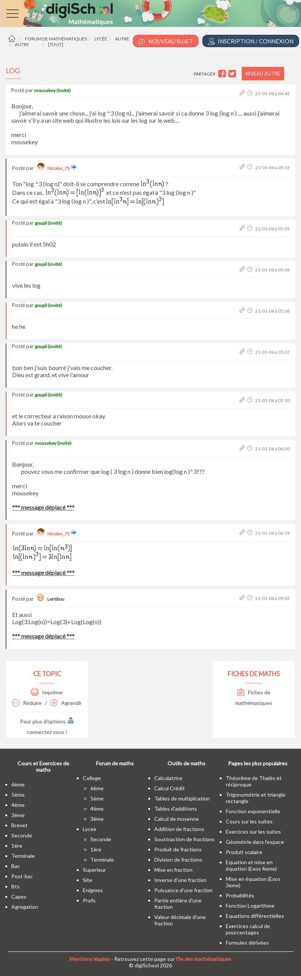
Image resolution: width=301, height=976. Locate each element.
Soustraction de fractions (184, 839)
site (87, 880)
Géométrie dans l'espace (255, 842)
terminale (23, 856)
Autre (122, 39)
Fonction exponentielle (253, 811)
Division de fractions (178, 859)
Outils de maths (186, 763)
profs (89, 900)
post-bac (22, 876)
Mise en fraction (173, 870)
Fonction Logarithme (250, 905)
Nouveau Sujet (165, 41)
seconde (21, 835)
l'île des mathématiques (203, 959)
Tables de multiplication (182, 798)
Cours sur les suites (249, 821)
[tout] (55, 44)
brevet (19, 825)
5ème (18, 794)
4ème (18, 805)
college (92, 778)
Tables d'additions (175, 808)
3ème (18, 815)
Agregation (24, 907)
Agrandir (66, 703)
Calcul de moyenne (176, 819)
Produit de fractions (178, 849)
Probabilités (240, 895)
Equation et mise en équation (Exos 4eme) (251, 865)
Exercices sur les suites (253, 831)
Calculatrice (168, 778)
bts (15, 886)
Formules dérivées (247, 942)
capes (18, 896)
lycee (89, 829)
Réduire (27, 703)
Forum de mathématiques (56, 39)
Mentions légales (90, 959)
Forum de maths (115, 763)
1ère (16, 845)
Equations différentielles (255, 916)
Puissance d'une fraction (183, 890)
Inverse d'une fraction (180, 880)
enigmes (93, 890)
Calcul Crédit (169, 788)
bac (15, 866)
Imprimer (47, 692)
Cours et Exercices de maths (43, 766)
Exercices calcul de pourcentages (248, 929)
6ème (18, 784)
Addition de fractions (179, 829)
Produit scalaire (244, 852)
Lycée (101, 39)
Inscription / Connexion (250, 41)
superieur (94, 870)
